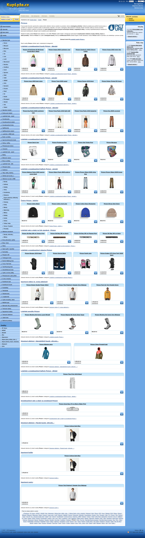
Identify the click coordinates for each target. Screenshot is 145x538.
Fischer (120, 515)
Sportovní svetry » (54, 507)
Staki (112, 521)
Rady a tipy (139, 42)
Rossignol (37, 521)
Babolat (108, 513)
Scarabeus (62, 521)
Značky (39, 19)
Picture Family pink (86, 253)
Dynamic (102, 515)
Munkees (41, 520)
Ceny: (139, 1)
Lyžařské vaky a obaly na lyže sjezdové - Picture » (62, 246)
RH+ (117, 520)
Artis (93, 513)
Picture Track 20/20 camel (59, 81)
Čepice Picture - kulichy (29, 200)
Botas (40, 515)
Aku (46, 513)
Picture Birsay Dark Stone (112, 204)
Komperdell (44, 518)
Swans (36, 523)
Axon (103, 513)
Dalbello (65, 515)
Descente (75, 515)
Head (92, 516)
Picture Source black (59, 253)
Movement (31, 520)
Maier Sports (80, 518)
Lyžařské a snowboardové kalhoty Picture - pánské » (63, 196)
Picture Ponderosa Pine (59, 142)
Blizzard (24, 515)
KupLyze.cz (15, 7)
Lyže (11, 532)
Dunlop (94, 515)
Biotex (115, 513)
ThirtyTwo (54, 523)
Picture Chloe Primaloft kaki (99, 344)
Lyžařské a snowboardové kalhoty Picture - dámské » (64, 135)
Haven (88, 516)
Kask (25, 518)
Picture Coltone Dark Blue (72, 426)
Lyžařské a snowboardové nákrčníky (34, 139)
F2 (109, 515)
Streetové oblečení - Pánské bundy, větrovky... (37, 423)
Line (56, 518)
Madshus (73, 518)
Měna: (130, 1)
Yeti (106, 523)
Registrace (131, 20)
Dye (98, 515)
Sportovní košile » (54, 478)
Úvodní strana (33, 19)
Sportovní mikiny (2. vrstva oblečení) (34, 282)
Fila (116, 515)
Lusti (69, 518)
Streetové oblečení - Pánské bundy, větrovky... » (61, 448)
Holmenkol (104, 516)
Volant (90, 523)
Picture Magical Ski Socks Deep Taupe (72, 315)
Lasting (49, 518)
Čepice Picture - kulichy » (55, 226)
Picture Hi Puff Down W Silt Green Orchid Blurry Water (33, 50)
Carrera (45, 515)
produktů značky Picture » (77, 39)
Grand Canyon (68, 516)
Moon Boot (115, 518)
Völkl (94, 523)
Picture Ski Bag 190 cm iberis (59, 233)
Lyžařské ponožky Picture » (56, 337)
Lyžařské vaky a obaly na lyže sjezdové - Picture (38, 230)
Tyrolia (68, 523)
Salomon (56, 521)
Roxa (47, 521)
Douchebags (88, 515)
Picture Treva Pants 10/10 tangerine (85, 111)
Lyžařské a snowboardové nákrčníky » (59, 164)
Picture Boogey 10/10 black (33, 253)
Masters (97, 518)
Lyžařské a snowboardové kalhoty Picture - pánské (39, 169)
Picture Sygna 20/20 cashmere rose (59, 49)
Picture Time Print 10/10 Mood (72, 374)
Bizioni (119, 513)
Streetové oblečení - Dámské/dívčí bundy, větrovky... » (63, 366)
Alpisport (88, 513)
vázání (14, 532)
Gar (50, 516)
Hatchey (84, 516)
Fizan (23, 516)
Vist (87, 523)
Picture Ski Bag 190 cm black (112, 233)
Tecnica (44, 523)
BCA (112, 513)
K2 (22, 518)
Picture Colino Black (33, 204)
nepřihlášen (135, 16)
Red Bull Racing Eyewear (92, 520)
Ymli (109, 523)
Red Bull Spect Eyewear (105, 520)
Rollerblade (31, 521)
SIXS (79, 521)
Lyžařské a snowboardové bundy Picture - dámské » (63, 73)
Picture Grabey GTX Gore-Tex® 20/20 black (111, 254)
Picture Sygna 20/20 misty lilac (111, 49)
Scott (67, 521)
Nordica (47, 520)
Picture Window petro (46, 344)
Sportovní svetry (27, 482)
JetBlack (120, 516)
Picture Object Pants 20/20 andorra (59, 172)
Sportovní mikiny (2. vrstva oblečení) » (59, 307)
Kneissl (38, 518)
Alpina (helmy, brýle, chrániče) (77, 513)
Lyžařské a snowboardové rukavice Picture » (60, 277)
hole (32, 532)
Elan (106, 515)
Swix (40, 523)
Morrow (25, 520)
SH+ (76, 521)
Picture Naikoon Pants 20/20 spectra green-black (33, 173)
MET (101, 518)
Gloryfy (54, 516)
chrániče (36, 532)
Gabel (46, 516)
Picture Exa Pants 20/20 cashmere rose (33, 111)
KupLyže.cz (12, 530)
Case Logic (51, 515)
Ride (120, 520)
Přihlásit (131, 18)
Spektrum (102, 521)
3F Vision (32, 513)
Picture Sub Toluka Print (85, 142)
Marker (86, 518)
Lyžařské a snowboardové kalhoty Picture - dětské (39, 371)
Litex (60, 518)
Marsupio (91, 518)
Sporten (108, 521)
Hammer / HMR (77, 516)
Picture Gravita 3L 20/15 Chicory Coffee (85, 50)
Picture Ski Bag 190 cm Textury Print (33, 233)
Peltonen (68, 520)
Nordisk (52, 520)
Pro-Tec (82, 520)
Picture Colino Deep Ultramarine (85, 204)
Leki (53, 518)
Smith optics (89, 521)
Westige (99, 523)
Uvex (76, 523)
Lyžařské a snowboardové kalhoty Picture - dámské (39, 108)
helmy (25, 532)
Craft (56, 515)
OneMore (62, 520)
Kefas (33, 518)
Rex (114, 520)
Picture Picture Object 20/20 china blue (85, 173)
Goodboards (60, 516)
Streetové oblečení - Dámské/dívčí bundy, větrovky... (40, 341)
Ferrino (113, 515)
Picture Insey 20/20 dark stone (33, 81)
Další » (113, 523)
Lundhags (64, 518)
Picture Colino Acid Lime (59, 204)
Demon (70, 515)
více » (137, 33)
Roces (25, 521)
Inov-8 (115, 516)
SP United (96, 521)
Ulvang (72, 523)
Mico (105, 518)
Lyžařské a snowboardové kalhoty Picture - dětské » (62, 396)
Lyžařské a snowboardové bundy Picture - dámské (39, 46)
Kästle (29, 518)
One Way (57, 520)
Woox (103, 523)
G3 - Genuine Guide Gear (37, 516)
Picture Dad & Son (33, 142)
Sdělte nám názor (136, 58)
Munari (36, 520)
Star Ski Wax (117, 521)
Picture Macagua (112, 142)
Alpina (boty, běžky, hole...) (62, 513)
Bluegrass (35, 515)
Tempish (49, 523)
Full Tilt (28, 516)
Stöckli (31, 523)
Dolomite (81, 515)
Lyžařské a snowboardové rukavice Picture (36, 250)
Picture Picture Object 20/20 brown (111, 172)
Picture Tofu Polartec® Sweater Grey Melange (72, 285)
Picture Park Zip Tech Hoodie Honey (107, 285)
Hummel (110, 516)
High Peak (98, 516)
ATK (100, 513)
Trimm (63, 523)
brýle (29, 532)
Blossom (29, 515)
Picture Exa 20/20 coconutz (111, 111)
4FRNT (38, 513)
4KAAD (43, 513)
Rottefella (43, 521)
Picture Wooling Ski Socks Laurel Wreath (37, 315)
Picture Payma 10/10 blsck (86, 81)
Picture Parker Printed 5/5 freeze (112, 81)
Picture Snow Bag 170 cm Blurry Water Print (72, 404)
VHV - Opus (82, 523)
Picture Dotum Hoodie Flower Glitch (38, 285)
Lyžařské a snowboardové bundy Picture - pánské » (63, 103)
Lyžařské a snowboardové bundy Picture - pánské (39, 78)
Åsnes (96, 513)
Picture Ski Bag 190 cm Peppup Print (85, 233)
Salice (51, 521)
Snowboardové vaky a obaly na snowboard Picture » (63, 418)
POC (78, 520)
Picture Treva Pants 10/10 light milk (59, 111)
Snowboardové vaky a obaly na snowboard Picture (39, 401)
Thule (59, 523)
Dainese (60, 515)
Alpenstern (51, 513)
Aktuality (140, 27)
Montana (109, 518)
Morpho (121, 518)
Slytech (83, 521)
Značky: (3, 325)
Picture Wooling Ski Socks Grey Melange (107, 315)
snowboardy (20, 532)
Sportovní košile (27, 452)
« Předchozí (26, 513)
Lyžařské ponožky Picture (30, 311)
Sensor (72, 521)
